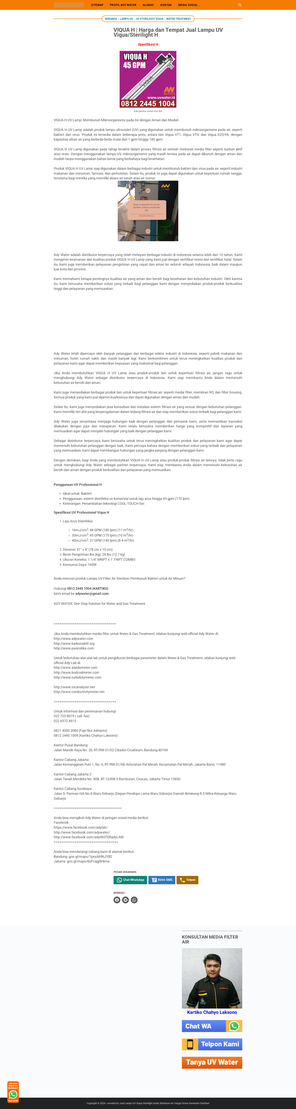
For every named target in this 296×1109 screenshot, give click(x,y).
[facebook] (128, 899)
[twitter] (137, 899)
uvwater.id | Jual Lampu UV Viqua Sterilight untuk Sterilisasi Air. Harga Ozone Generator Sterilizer (158, 1103)
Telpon (199, 880)
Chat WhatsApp (142, 880)
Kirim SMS (173, 880)
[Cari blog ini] (240, 5)
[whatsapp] (146, 899)
